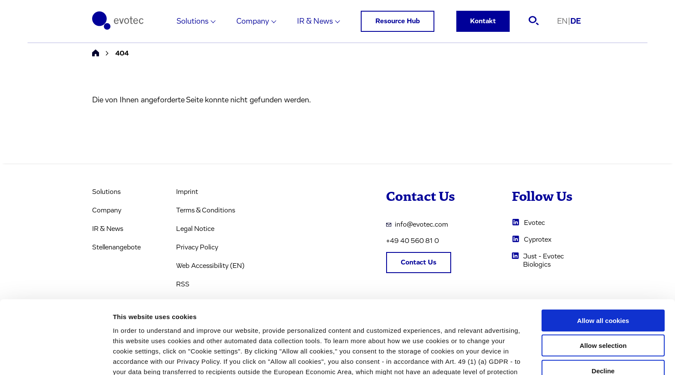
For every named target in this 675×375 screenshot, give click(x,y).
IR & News (315, 21)
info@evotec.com (417, 224)
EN (563, 21)
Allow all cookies (603, 258)
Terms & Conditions (205, 210)
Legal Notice (195, 228)
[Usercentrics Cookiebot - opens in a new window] (55, 358)
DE (575, 21)
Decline (602, 308)
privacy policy (375, 330)
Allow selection (602, 283)
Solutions (192, 21)
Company (252, 21)
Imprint (187, 191)
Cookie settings (456, 358)
